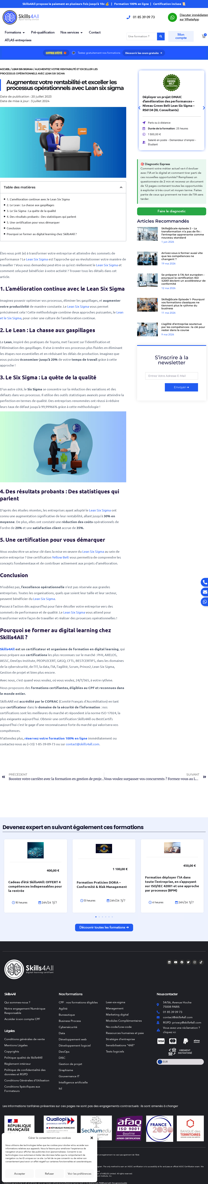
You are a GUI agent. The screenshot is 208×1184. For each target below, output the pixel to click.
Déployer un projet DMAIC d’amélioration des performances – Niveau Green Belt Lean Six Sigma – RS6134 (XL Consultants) (169, 103)
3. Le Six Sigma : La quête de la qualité (31, 210)
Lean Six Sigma (37, 259)
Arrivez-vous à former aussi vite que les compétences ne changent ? (182, 256)
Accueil (5, 69)
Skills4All (7, 649)
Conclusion (14, 228)
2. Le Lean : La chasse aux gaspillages (30, 205)
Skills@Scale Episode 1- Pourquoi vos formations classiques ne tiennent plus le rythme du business (183, 304)
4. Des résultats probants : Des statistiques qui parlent (41, 216)
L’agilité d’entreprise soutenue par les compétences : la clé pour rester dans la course (183, 327)
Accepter (19, 1173)
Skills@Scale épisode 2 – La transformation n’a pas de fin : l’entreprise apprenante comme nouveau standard (182, 233)
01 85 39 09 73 (144, 17)
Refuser (49, 1173)
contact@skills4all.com (82, 744)
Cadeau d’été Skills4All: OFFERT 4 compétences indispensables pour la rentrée (70, 890)
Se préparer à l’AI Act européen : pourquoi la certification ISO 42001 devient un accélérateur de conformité (183, 279)
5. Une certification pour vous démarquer (33, 222)
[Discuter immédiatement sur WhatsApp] (172, 17)
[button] (92, 1138)
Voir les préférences (79, 1173)
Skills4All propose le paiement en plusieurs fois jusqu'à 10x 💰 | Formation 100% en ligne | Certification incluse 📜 (104, 4)
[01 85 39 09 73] (128, 17)
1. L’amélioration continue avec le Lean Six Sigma (38, 199)
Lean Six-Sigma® (22, 69)
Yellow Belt (60, 557)
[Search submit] (161, 36)
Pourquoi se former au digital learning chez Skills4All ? (42, 234)
